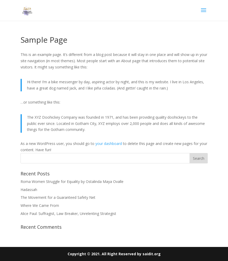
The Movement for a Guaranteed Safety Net (58, 197)
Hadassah (29, 189)
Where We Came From (40, 205)
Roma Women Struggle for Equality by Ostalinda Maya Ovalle (72, 181)
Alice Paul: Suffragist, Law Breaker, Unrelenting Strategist (68, 213)
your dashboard (108, 143)
